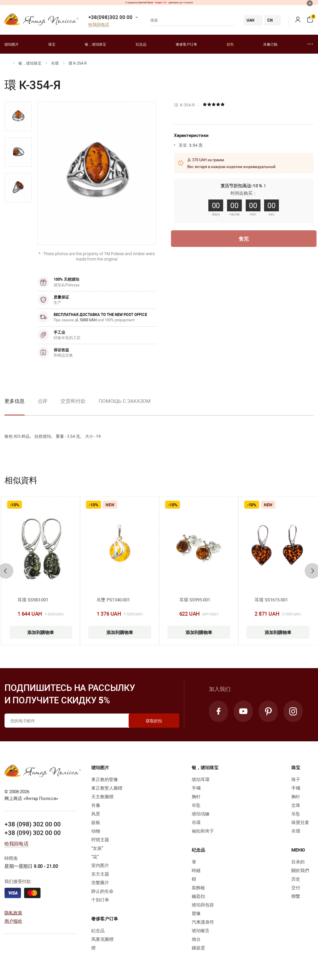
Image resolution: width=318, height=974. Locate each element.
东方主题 (100, 874)
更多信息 (14, 400)
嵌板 (95, 822)
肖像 (95, 805)
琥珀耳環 (201, 779)
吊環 (55, 63)
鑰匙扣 (198, 896)
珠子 (295, 779)
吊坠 (196, 805)
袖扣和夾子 (203, 831)
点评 (43, 400)
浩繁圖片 (100, 882)
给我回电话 (98, 25)
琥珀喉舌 (201, 930)
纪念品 (141, 44)
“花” (95, 857)
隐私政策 (13, 913)
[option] (18, 116)
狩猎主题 (100, 839)
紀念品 (98, 930)
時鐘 (196, 870)
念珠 (295, 805)
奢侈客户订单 (186, 44)
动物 (95, 831)
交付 (295, 887)
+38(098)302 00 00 (110, 17)
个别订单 (100, 900)
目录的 (298, 862)
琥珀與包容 (203, 905)
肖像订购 (270, 44)
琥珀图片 (11, 44)
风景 (95, 814)
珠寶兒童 (300, 822)
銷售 (230, 44)
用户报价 (13, 921)
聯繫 (295, 896)
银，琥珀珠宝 (95, 44)
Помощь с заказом (125, 400)
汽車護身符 (203, 922)
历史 (295, 879)
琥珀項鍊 (201, 814)
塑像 (196, 913)
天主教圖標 (102, 796)
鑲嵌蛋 (198, 948)
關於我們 (300, 870)
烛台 (196, 939)
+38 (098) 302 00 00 (32, 824)
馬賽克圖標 (102, 939)
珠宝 (51, 44)
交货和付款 (73, 400)
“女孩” (97, 848)
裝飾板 (198, 887)
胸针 (196, 796)
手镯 (196, 788)
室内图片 (100, 865)
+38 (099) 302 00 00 (32, 832)
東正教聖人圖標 (106, 788)
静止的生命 (102, 891)
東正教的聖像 (104, 779)
